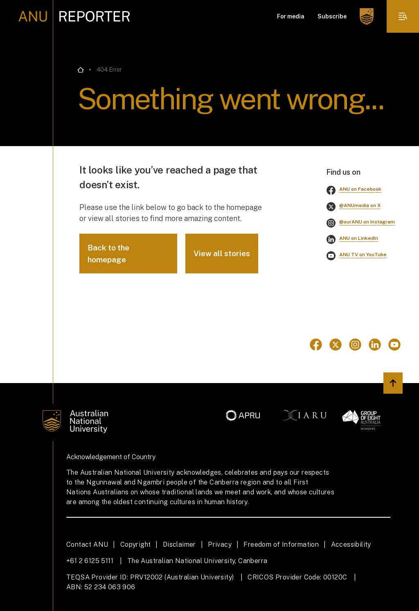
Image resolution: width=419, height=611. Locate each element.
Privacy (220, 544)
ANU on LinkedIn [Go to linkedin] (358, 238)
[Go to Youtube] (394, 344)
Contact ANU (87, 544)
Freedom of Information (281, 544)
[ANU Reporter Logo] (74, 16)
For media (290, 16)
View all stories (222, 253)
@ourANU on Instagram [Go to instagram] (367, 222)
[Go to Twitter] (335, 344)
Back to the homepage (108, 253)
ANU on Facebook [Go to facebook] (360, 189)
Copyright (135, 544)
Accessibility (351, 544)
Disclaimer (179, 544)
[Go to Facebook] (315, 344)
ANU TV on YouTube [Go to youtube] (363, 254)
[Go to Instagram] (355, 344)
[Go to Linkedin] (374, 344)
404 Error (109, 69)
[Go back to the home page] (80, 70)
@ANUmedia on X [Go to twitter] (360, 205)
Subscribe (332, 16)
